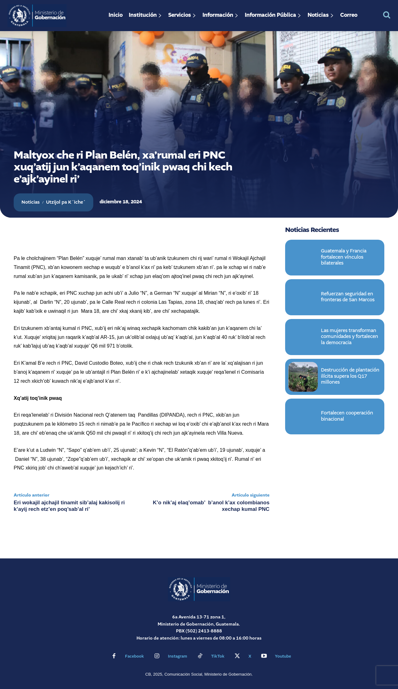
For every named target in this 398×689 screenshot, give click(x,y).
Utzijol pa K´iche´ (66, 202)
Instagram (177, 656)
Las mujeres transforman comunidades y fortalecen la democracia (349, 338)
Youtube (283, 656)
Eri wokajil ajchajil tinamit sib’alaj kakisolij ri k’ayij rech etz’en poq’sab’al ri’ (69, 506)
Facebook (134, 656)
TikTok (217, 656)
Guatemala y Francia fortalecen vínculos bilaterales (343, 258)
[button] (387, 15)
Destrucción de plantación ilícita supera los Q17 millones (350, 377)
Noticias (30, 202)
